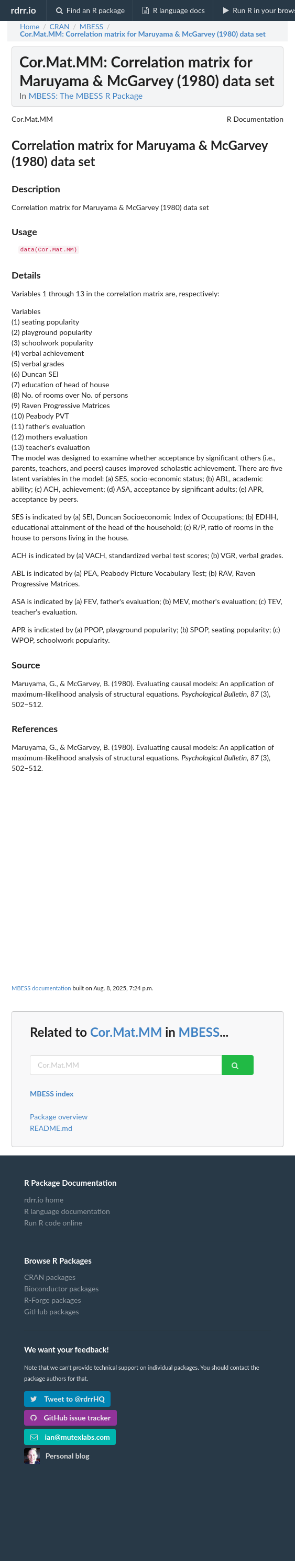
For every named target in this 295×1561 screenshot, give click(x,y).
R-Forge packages (52, 1300)
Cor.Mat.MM (126, 1031)
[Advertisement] (147, 846)
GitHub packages (51, 1311)
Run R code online (53, 1222)
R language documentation (67, 1211)
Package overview (59, 1117)
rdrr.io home (43, 1200)
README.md (51, 1128)
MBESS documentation (41, 988)
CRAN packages (49, 1277)
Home (29, 26)
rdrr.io (23, 10)
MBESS (199, 1031)
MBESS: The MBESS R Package (85, 95)
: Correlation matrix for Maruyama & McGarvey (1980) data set (143, 34)
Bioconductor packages (61, 1288)
